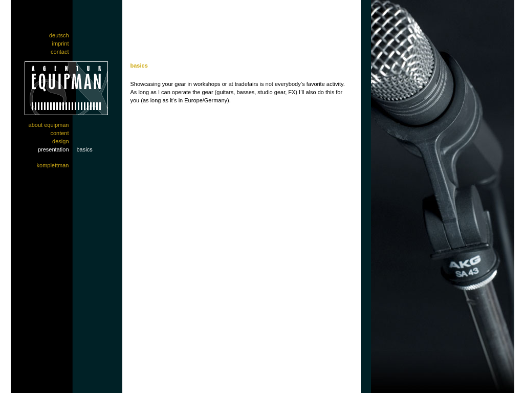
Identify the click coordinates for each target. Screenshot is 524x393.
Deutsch (59, 35)
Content (59, 133)
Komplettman (53, 165)
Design (60, 141)
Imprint (60, 43)
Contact (60, 52)
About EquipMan (49, 125)
